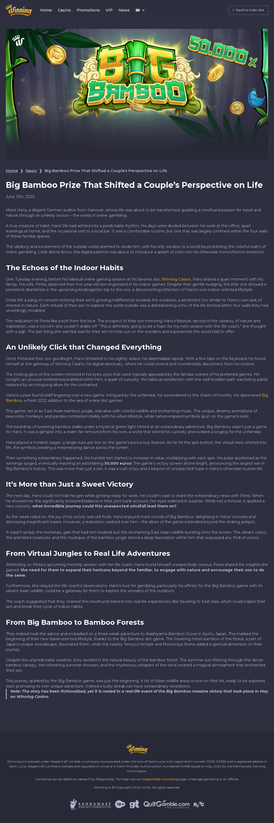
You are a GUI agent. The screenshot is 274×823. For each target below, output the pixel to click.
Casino (64, 10)
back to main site (250, 10)
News (124, 10)
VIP (109, 10)
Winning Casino (176, 279)
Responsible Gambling (160, 779)
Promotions (88, 10)
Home (46, 10)
